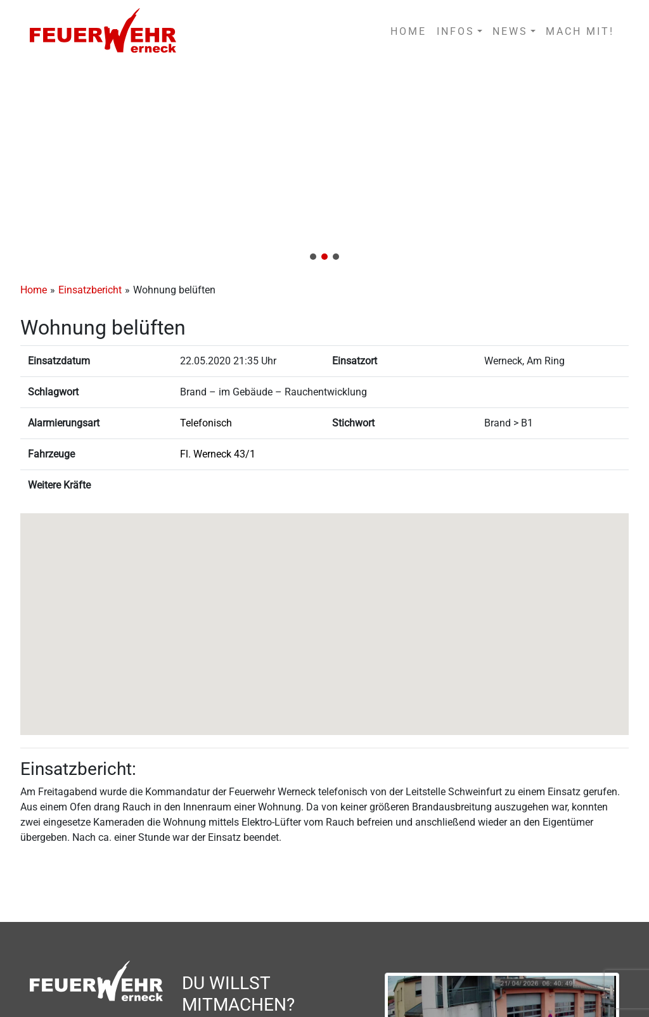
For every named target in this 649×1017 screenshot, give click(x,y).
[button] (324, 166)
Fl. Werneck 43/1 (217, 454)
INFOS (456, 31)
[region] (324, 166)
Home (33, 290)
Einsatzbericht (90, 290)
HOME (408, 31)
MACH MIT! (580, 31)
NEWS (510, 31)
